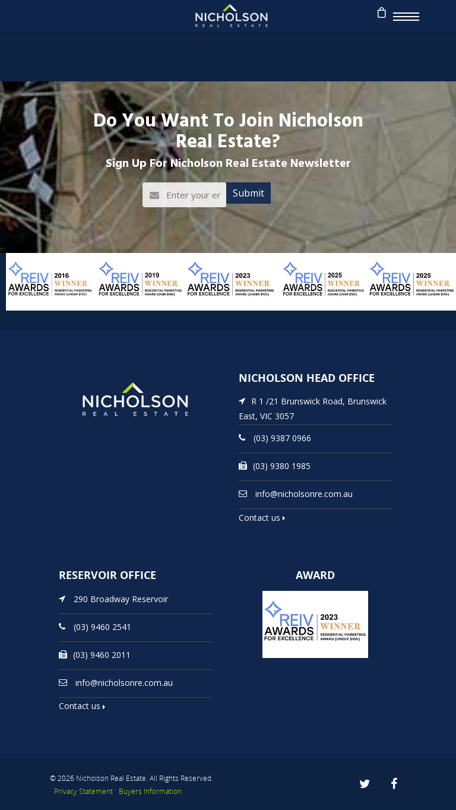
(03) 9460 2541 (102, 626)
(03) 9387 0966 (282, 438)
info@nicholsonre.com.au (304, 493)
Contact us (262, 517)
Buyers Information (150, 791)
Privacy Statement (83, 791)
